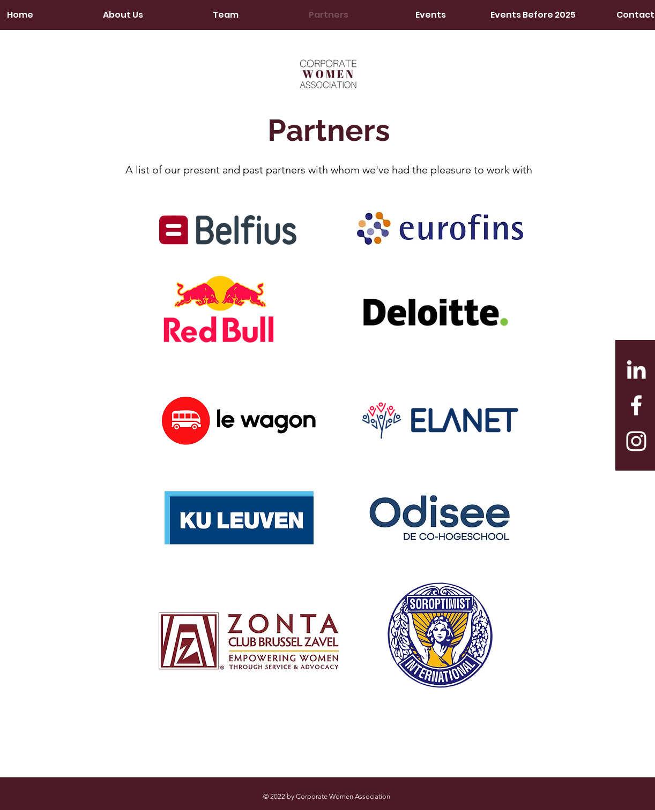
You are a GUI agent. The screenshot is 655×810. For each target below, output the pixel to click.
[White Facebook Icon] (636, 405)
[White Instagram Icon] (636, 441)
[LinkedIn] (636, 369)
